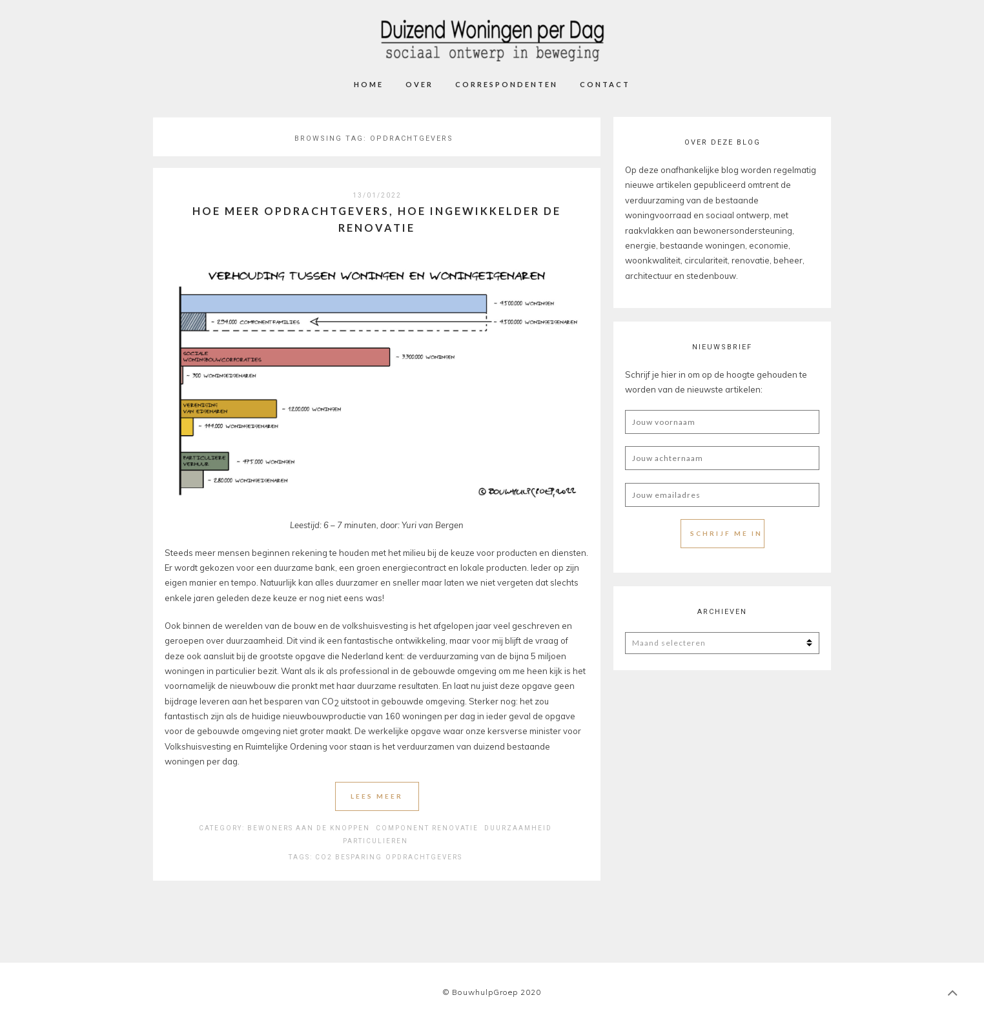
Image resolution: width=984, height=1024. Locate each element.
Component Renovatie (427, 828)
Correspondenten (506, 84)
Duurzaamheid (518, 828)
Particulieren (375, 841)
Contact (605, 84)
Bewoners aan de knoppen (308, 828)
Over (419, 84)
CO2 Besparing (348, 857)
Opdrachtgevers (423, 857)
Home (369, 84)
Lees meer (377, 796)
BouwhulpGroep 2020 (496, 992)
